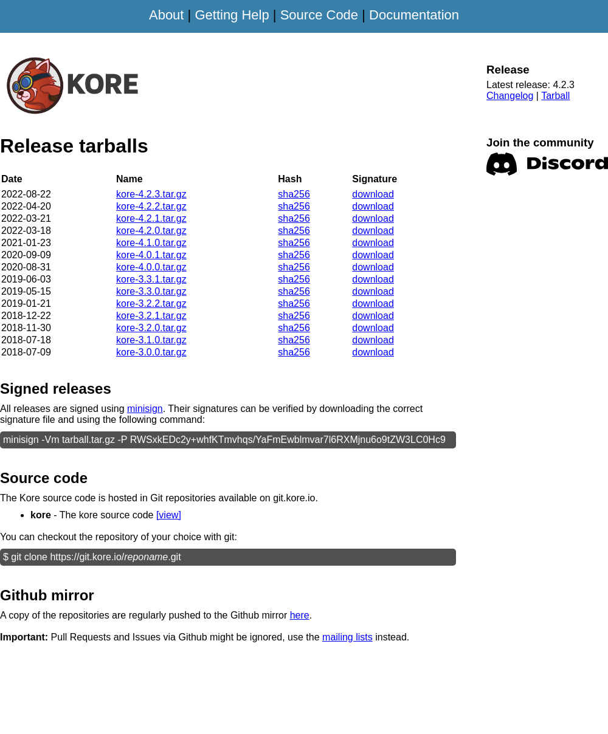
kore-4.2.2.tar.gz (151, 206)
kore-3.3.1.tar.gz (151, 279)
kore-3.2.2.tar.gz (151, 303)
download (373, 194)
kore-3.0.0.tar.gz (151, 352)
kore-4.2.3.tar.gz (151, 194)
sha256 (294, 194)
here (299, 615)
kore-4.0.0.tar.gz (151, 267)
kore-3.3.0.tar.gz (151, 291)
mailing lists (347, 637)
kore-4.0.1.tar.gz (151, 255)
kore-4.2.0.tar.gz (151, 230)
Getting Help (232, 14)
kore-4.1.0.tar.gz (151, 243)
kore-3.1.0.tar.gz (151, 340)
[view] (168, 515)
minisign (145, 408)
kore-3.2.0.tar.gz (151, 328)
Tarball (555, 96)
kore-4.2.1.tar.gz (151, 218)
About (166, 14)
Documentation (414, 14)
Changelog (509, 96)
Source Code (319, 14)
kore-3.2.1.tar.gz (151, 315)
